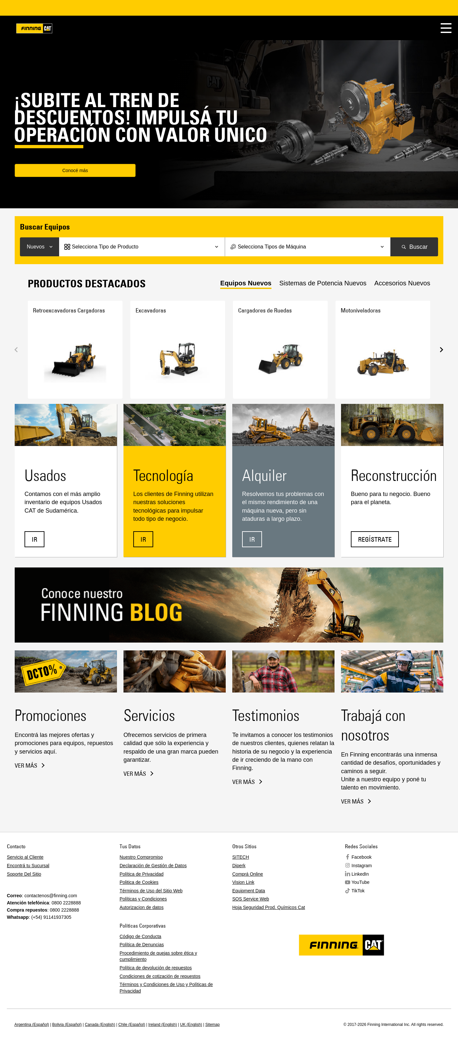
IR (34, 539)
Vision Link (243, 882)
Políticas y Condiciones (143, 898)
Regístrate (375, 539)
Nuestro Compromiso (141, 857)
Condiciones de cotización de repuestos (160, 976)
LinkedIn (360, 874)
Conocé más (54, 171)
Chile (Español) (131, 1024)
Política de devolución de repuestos (156, 967)
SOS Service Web (250, 898)
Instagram (362, 865)
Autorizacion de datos (142, 907)
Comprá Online (247, 874)
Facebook (361, 857)
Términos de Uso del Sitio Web (151, 890)
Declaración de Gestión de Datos (153, 865)
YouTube (360, 882)
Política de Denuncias (142, 944)
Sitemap (212, 1024)
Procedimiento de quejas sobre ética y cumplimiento (158, 956)
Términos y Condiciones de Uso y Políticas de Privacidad (166, 988)
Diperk (238, 865)
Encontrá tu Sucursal (28, 865)
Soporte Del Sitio (24, 874)
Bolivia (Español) (67, 1024)
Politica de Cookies (139, 882)
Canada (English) (100, 1024)
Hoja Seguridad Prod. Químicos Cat (268, 907)
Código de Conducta (140, 936)
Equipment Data (248, 890)
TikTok (358, 890)
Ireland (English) (162, 1024)
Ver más (26, 765)
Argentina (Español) (31, 1024)
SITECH (240, 857)
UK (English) (191, 1024)
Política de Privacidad (142, 874)
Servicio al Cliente (25, 857)
